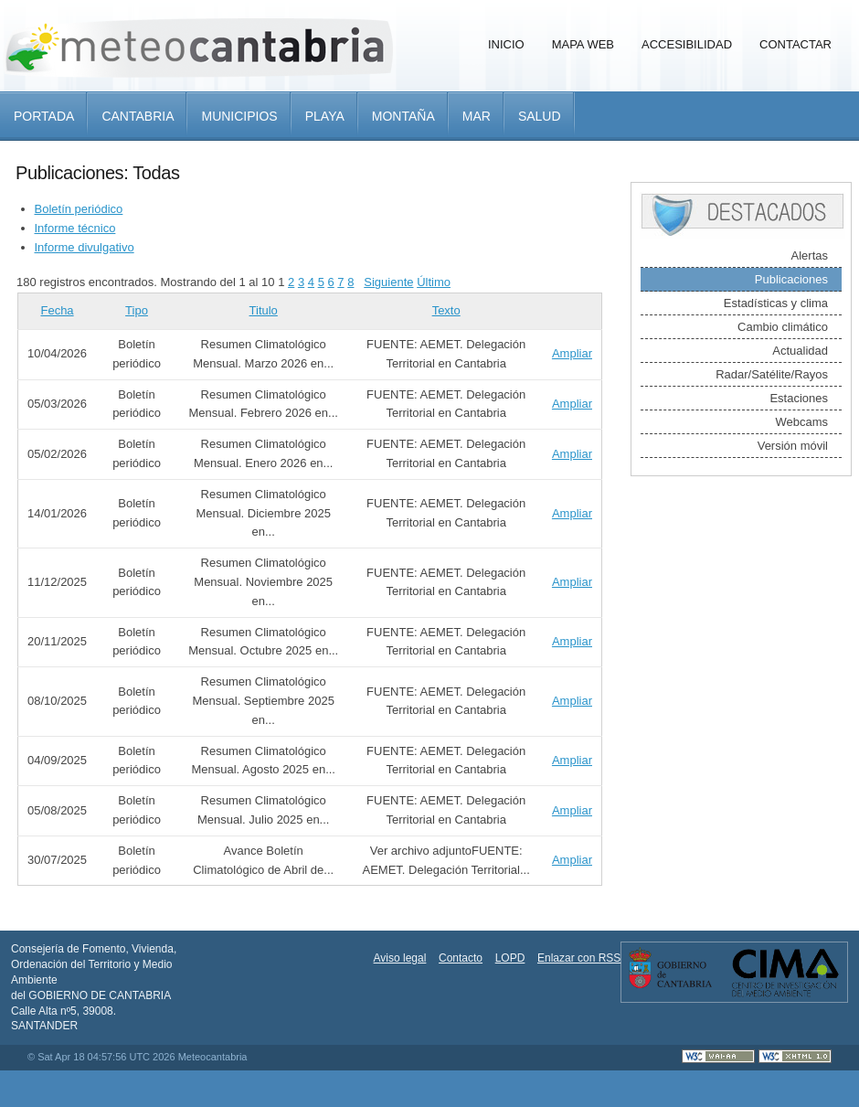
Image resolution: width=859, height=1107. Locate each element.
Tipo (136, 310)
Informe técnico (75, 228)
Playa (325, 116)
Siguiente (388, 282)
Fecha (56, 310)
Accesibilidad (687, 44)
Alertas (809, 255)
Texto (446, 310)
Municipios (239, 116)
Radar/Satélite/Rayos (772, 374)
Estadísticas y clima (776, 303)
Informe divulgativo (84, 247)
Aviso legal (400, 958)
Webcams (801, 422)
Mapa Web (583, 44)
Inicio (506, 44)
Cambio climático (782, 327)
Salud (539, 116)
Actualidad (800, 350)
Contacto (461, 958)
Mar (476, 116)
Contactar (795, 44)
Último (434, 282)
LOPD (510, 958)
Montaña (403, 116)
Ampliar (572, 353)
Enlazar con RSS (578, 958)
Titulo (263, 310)
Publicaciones (791, 279)
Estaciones (798, 398)
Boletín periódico (79, 209)
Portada (44, 116)
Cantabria (137, 116)
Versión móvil (793, 445)
